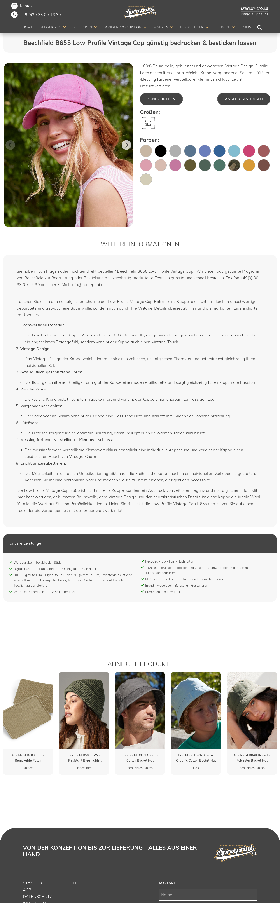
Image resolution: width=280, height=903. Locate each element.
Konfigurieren (161, 99)
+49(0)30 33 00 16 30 (40, 14)
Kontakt (27, 5)
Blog (76, 883)
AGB (27, 889)
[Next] (126, 145)
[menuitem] (27, 28)
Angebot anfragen (244, 99)
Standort (33, 883)
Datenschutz (37, 896)
